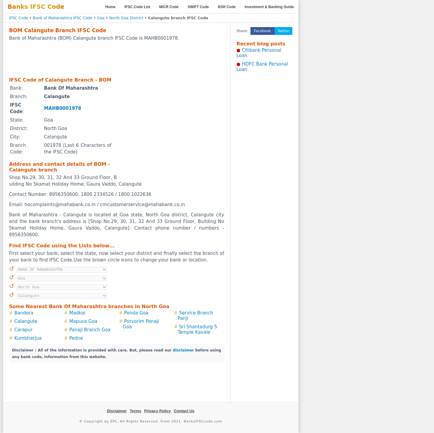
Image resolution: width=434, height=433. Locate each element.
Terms (135, 411)
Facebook (262, 31)
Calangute (26, 321)
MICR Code (168, 7)
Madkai (77, 313)
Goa (101, 18)
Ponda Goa (136, 313)
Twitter (284, 31)
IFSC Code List (137, 7)
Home (110, 7)
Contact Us (184, 411)
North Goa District (126, 18)
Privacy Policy (157, 411)
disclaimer (183, 350)
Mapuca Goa (83, 321)
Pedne (76, 338)
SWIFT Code (198, 7)
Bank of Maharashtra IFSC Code (63, 18)
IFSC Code (18, 18)
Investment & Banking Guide (269, 7)
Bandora (23, 313)
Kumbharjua (28, 338)
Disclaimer (117, 411)
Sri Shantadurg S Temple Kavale (197, 329)
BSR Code (227, 7)
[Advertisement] (116, 58)
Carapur (23, 329)
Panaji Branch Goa (90, 329)
